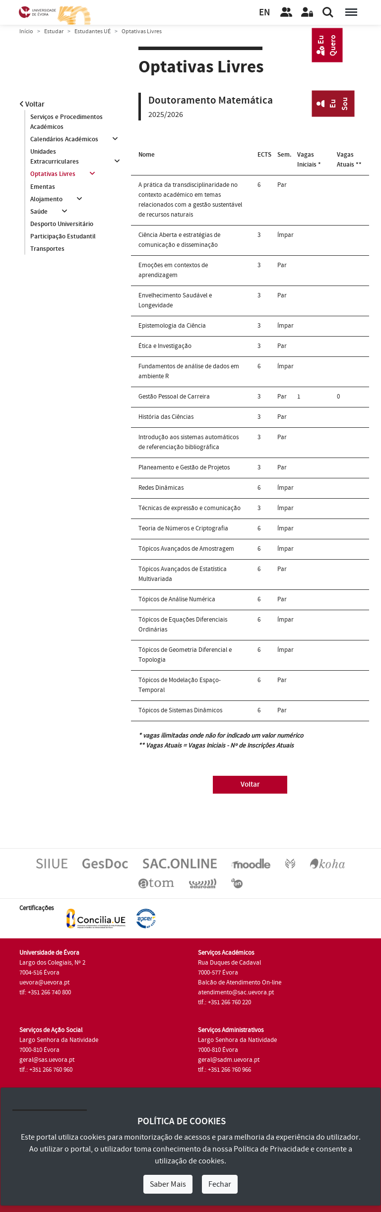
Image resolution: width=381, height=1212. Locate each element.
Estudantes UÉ (92, 31)
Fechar (219, 1184)
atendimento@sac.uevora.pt (236, 992)
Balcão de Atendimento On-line (239, 982)
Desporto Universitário (61, 224)
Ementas (42, 186)
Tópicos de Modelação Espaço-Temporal (179, 685)
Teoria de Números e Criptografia (183, 528)
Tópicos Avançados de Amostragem (186, 548)
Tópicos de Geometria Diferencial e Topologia (185, 654)
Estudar (54, 31)
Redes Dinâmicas (161, 487)
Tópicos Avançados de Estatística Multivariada (182, 574)
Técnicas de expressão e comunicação (189, 508)
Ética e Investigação (164, 346)
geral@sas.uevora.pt (46, 1059)
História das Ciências (165, 416)
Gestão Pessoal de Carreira (174, 396)
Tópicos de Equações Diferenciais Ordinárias (182, 624)
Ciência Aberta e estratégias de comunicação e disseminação (179, 240)
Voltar (32, 104)
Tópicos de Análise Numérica (176, 599)
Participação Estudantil (63, 236)
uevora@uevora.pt (44, 982)
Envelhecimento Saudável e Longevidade (175, 300)
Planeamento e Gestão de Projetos (184, 467)
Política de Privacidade (271, 1149)
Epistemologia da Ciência (172, 325)
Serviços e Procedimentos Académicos (66, 122)
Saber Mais (168, 1184)
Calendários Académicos (64, 139)
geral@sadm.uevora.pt (228, 1059)
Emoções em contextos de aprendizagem (173, 270)
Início (26, 31)
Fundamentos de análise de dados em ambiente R (188, 371)
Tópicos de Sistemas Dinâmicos (180, 710)
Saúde (39, 211)
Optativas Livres (52, 174)
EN (264, 12)
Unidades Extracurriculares (54, 156)
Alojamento (46, 199)
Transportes (47, 249)
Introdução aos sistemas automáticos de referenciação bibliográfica (188, 442)
